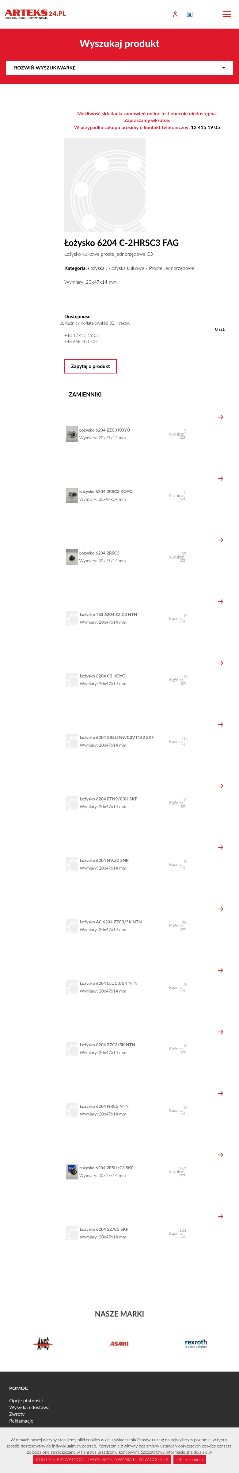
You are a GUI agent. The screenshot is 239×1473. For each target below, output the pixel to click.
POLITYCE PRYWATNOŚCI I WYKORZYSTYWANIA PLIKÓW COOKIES (102, 1459)
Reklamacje (21, 1421)
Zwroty (17, 1414)
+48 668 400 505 (81, 341)
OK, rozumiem (189, 1459)
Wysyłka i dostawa (29, 1407)
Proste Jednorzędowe (171, 268)
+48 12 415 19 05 (81, 335)
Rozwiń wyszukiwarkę (119, 67)
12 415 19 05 (205, 127)
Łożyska (96, 268)
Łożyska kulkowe (126, 268)
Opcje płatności (26, 1400)
